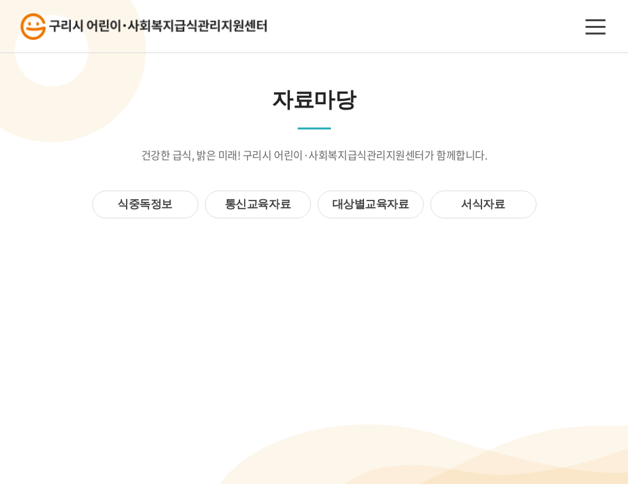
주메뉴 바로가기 (0, 0)
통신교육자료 (257, 204)
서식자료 (483, 204)
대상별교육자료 (370, 204)
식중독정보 (144, 204)
